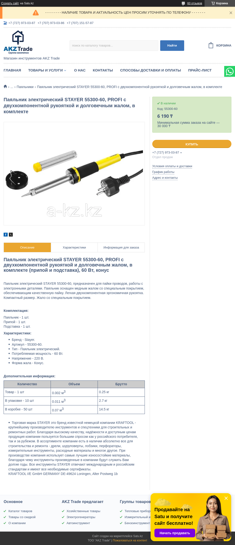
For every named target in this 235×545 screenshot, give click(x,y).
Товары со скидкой (21, 517)
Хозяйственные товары (83, 511)
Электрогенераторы (81, 517)
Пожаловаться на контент (130, 540)
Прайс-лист (200, 70)
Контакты (103, 70)
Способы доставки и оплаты (150, 70)
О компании (17, 523)
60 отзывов (194, 3)
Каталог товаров (20, 511)
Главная (12, 70)
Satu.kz (138, 536)
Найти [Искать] (172, 45)
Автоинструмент (78, 523)
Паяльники (25, 87)
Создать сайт (10, 3)
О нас (80, 70)
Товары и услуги (45, 70)
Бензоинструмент (137, 523)
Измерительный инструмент (145, 517)
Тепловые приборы (139, 511)
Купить (192, 144)
